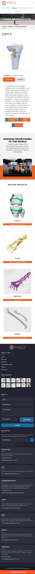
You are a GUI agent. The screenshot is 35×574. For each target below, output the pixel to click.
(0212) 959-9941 (6, 556)
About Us (8, 8)
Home (2, 8)
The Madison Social (23, 8)
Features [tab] (20, 79)
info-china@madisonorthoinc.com (11, 508)
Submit (17, 425)
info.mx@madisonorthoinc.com (10, 540)
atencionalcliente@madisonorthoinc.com (13, 492)
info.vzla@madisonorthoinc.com (10, 559)
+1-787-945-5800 (6, 458)
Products (14, 8)
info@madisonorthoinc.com (9, 460)
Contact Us (17, 11)
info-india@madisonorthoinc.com (11, 523)
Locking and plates (20, 26)
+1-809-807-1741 (6, 490)
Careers (32, 8)
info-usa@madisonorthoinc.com (10, 473)
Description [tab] (9, 79)
